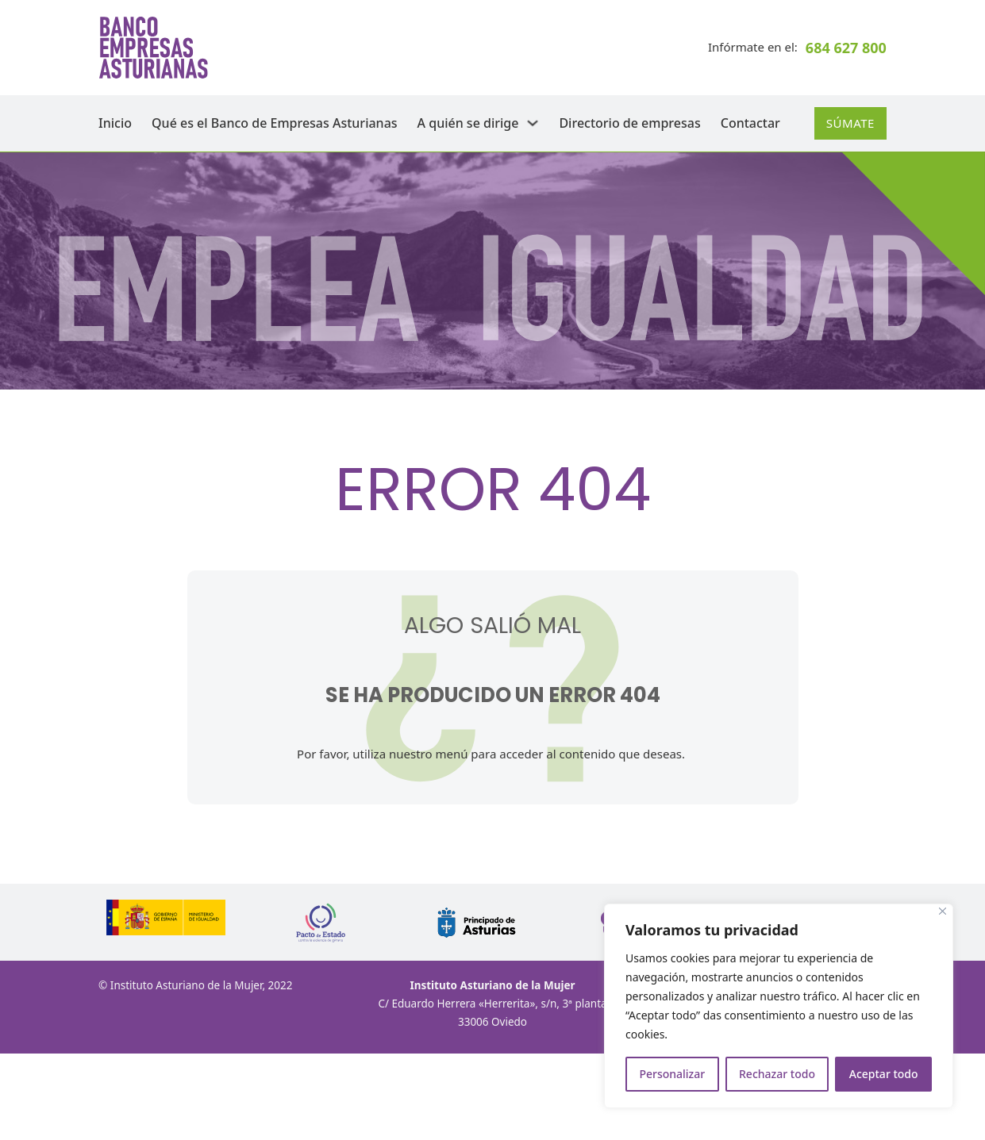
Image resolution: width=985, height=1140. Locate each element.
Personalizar (672, 1073)
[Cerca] (942, 911)
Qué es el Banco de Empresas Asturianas (275, 123)
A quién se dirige (468, 123)
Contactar (750, 123)
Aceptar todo (883, 1073)
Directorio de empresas (629, 123)
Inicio (115, 123)
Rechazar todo (777, 1073)
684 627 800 (846, 47)
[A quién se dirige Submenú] (532, 123)
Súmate (850, 123)
